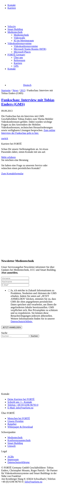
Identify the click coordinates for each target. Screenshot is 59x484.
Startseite (6, 90)
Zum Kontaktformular (12, 173)
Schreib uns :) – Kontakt (20, 402)
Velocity (12, 26)
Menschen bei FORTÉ (19, 418)
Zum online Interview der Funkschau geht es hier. (28, 131)
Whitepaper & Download (20, 426)
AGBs (11, 456)
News (15, 90)
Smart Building (15, 29)
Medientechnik (15, 32)
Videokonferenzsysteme (20, 43)
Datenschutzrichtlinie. (22, 321)
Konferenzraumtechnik (19, 440)
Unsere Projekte (16, 421)
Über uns (18, 57)
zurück (4, 138)
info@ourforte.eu (33, 481)
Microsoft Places (22, 52)
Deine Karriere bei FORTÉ (21, 399)
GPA (16, 66)
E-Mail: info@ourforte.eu (20, 407)
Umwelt (12, 446)
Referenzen (19, 60)
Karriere (12, 8)
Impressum (13, 459)
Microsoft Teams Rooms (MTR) (30, 49)
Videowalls (19, 37)
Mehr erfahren (8, 157)
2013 (22, 90)
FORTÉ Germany (16, 54)
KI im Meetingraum (24, 40)
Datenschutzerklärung (18, 462)
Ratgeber (12, 424)
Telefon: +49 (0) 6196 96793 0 (23, 405)
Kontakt (12, 5)
